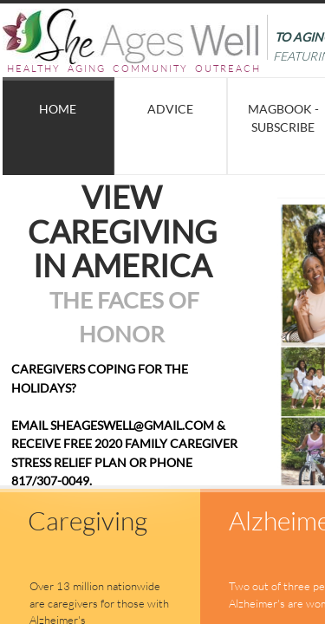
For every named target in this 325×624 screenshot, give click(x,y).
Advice (170, 108)
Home (57, 108)
